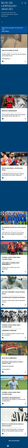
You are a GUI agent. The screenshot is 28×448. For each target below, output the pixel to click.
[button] (25, 61)
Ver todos (5, 31)
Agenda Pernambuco (6, 22)
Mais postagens (14, 440)
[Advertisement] (14, 79)
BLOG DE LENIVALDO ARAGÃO (8, 5)
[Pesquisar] (22, 3)
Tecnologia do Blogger (14, 446)
